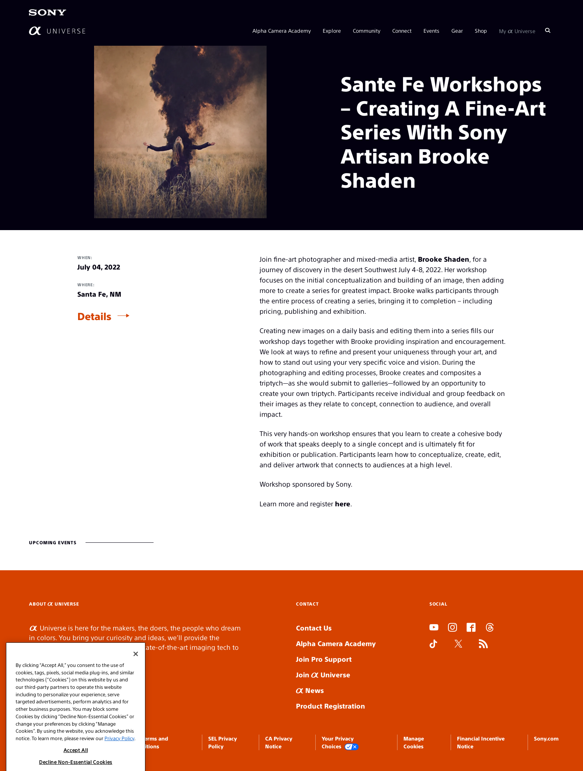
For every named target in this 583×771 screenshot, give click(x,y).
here (342, 503)
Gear (457, 30)
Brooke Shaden (443, 259)
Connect (402, 30)
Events (431, 30)
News (310, 690)
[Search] (547, 30)
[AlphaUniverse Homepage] (57, 30)
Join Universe (323, 674)
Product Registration (330, 705)
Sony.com (546, 738)
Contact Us (314, 627)
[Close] (136, 675)
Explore (332, 30)
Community (366, 30)
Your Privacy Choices (340, 742)
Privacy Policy (119, 759)
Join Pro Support (324, 659)
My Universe (517, 30)
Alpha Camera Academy (281, 30)
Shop (481, 30)
